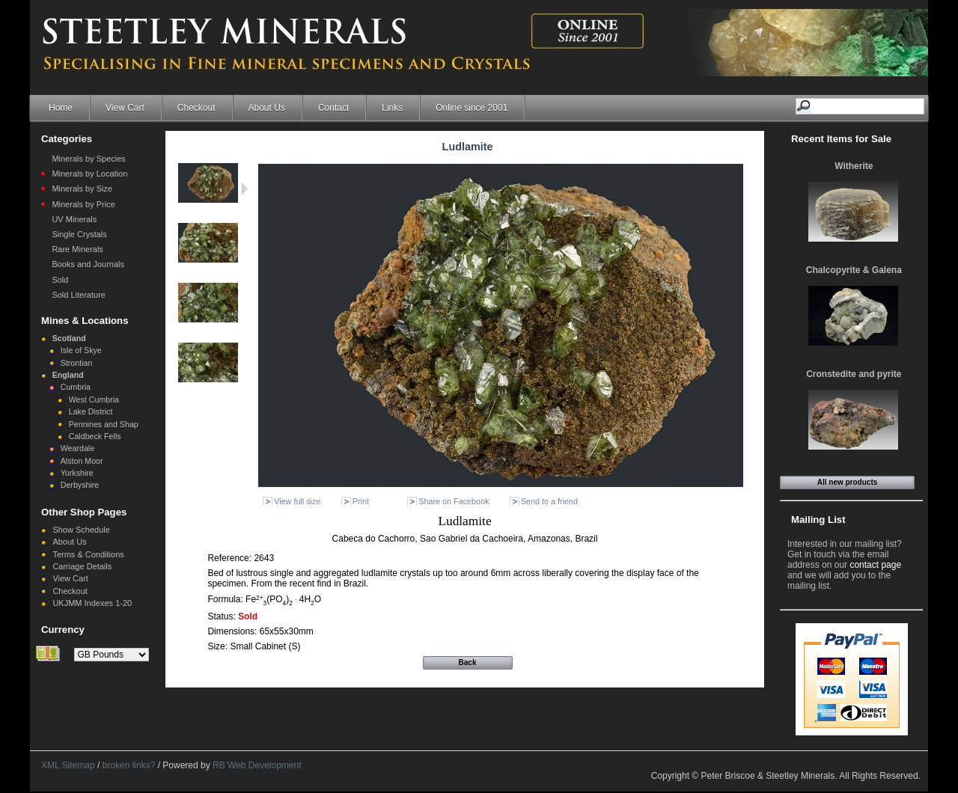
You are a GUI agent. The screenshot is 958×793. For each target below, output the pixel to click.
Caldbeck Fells (95, 436)
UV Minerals (74, 219)
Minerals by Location (89, 173)
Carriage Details (82, 566)
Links (392, 107)
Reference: (230, 558)
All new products (847, 482)
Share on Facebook (453, 501)
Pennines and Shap (103, 424)
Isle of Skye (81, 350)
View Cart (125, 107)
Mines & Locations (85, 320)
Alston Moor (82, 460)
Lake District (91, 411)
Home (61, 107)
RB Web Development (257, 765)
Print (361, 501)
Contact (333, 107)
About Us (266, 107)
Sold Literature (79, 294)
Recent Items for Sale (841, 138)
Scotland (69, 338)
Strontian (77, 362)
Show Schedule (80, 529)
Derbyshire (80, 484)
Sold (60, 279)
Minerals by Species (88, 158)
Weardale (77, 448)
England (68, 374)
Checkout (196, 107)
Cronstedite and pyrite (853, 374)
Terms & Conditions (87, 554)
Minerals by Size (82, 188)
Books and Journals (88, 264)
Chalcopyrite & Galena (854, 270)
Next (244, 188)
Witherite (854, 166)
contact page (875, 565)
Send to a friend (549, 501)
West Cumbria (94, 399)
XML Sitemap (68, 765)
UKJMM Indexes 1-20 (92, 602)
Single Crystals (79, 234)
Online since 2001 (471, 107)
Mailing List (818, 519)
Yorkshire (77, 472)
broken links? (129, 765)
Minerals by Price (83, 204)
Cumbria (76, 386)
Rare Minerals (77, 249)
